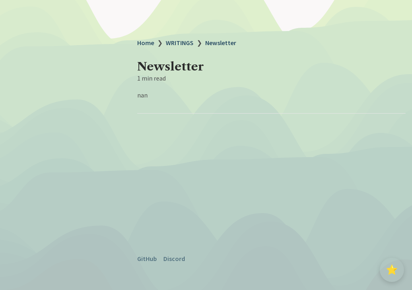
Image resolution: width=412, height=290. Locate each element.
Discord (174, 259)
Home (145, 43)
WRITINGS (180, 43)
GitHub (147, 259)
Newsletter (220, 43)
